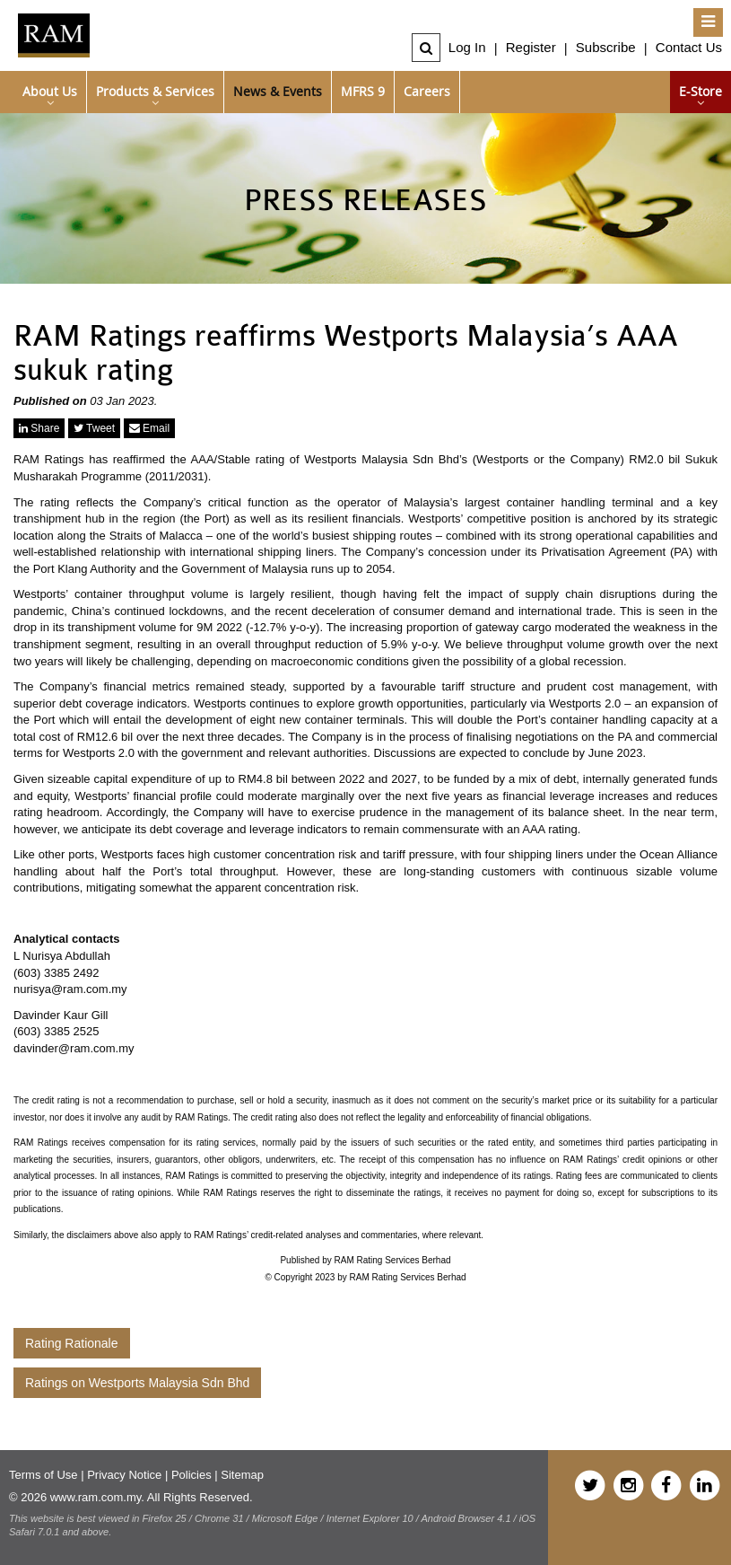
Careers (427, 91)
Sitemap (242, 1474)
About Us (49, 91)
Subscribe (606, 47)
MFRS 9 (363, 91)
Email (149, 428)
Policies (191, 1474)
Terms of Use (43, 1474)
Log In (467, 47)
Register (531, 47)
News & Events (277, 91)
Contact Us (689, 47)
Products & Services (155, 91)
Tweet (94, 428)
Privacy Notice (124, 1474)
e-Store (700, 91)
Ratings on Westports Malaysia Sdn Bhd (137, 1383)
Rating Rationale (71, 1343)
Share (39, 428)
